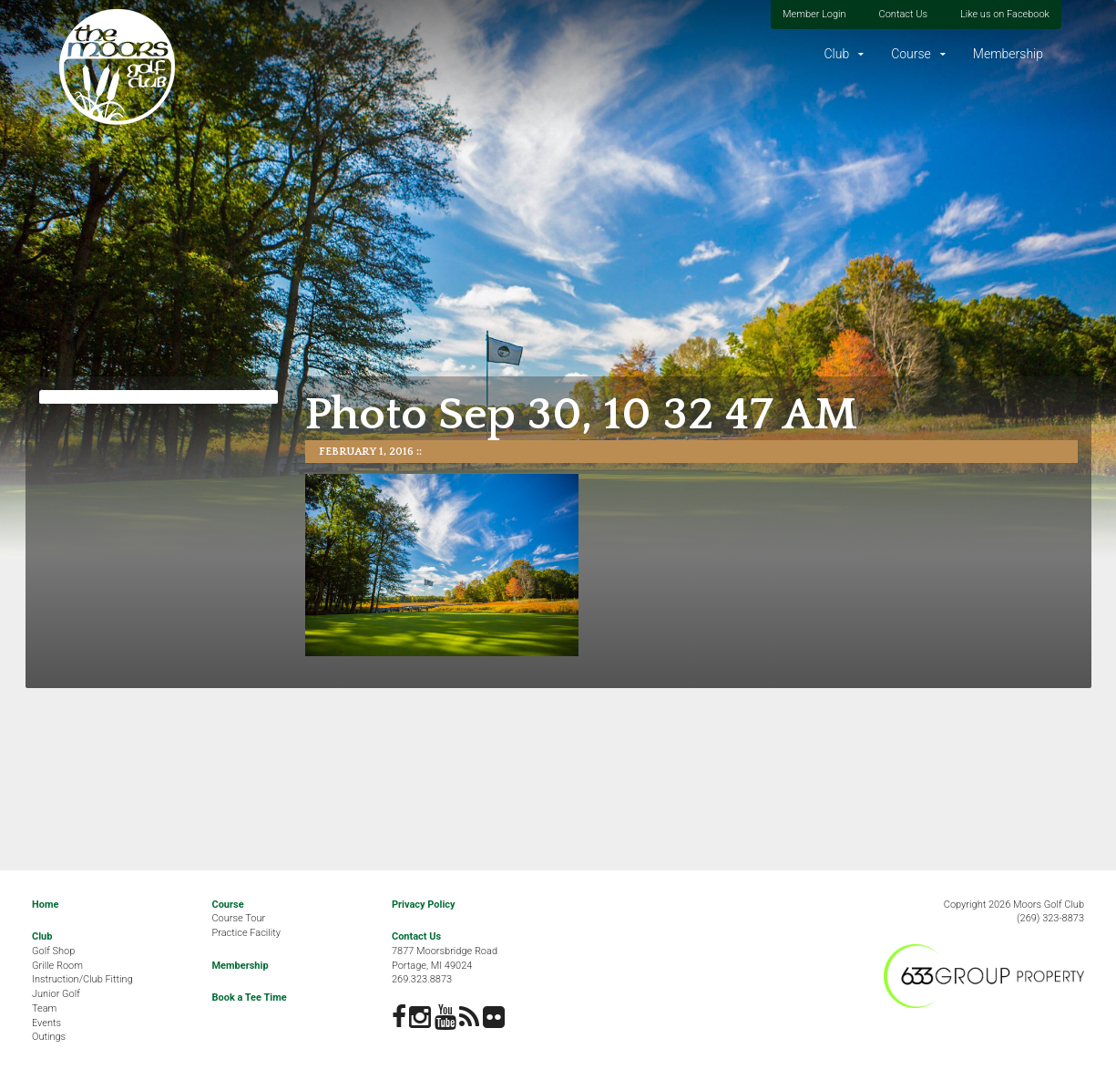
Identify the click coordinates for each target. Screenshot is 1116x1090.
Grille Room (57, 966)
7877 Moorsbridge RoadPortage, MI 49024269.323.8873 (444, 965)
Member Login (814, 14)
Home (45, 904)
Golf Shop (53, 951)
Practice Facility (246, 933)
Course (911, 53)
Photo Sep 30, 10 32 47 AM (581, 415)
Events (46, 1023)
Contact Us (903, 14)
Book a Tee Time (248, 997)
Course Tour (238, 918)
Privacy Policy (424, 904)
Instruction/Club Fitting (82, 979)
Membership (1008, 53)
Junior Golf (56, 994)
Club (836, 53)
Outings (49, 1037)
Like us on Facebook (1004, 14)
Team (44, 1008)
